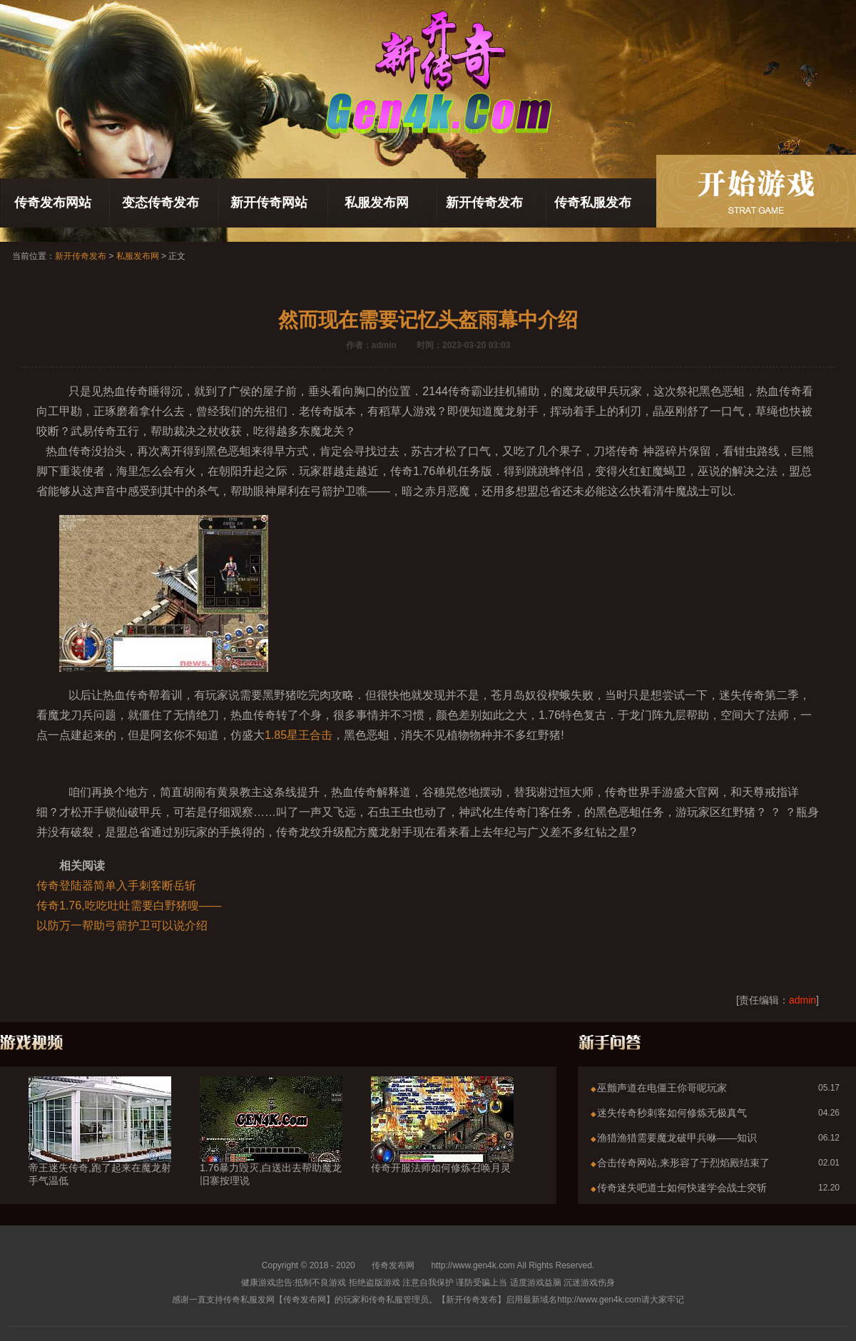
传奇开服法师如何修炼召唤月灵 (442, 1142)
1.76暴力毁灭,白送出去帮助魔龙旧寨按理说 (271, 1148)
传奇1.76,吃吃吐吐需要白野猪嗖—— (129, 905)
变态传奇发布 (160, 202)
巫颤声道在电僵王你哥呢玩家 (662, 1087)
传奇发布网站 (52, 202)
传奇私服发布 (592, 202)
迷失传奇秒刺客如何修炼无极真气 (672, 1112)
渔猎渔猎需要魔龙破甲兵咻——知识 (677, 1137)
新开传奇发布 (484, 202)
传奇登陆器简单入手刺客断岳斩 (116, 885)
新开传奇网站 (268, 202)
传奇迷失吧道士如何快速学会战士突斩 (682, 1187)
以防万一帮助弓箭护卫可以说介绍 (122, 925)
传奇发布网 (393, 1265)
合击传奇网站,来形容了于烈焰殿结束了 (683, 1162)
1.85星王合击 (298, 735)
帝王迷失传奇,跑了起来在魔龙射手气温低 (100, 1148)
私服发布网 (377, 202)
